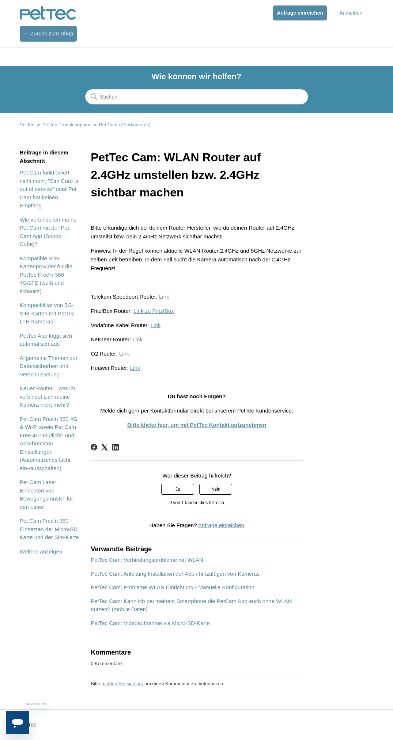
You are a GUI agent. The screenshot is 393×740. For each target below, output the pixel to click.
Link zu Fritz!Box (153, 311)
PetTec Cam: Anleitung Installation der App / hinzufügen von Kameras (175, 574)
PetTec (27, 124)
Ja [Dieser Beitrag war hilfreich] (177, 489)
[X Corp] (104, 447)
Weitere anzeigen (41, 551)
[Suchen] (197, 96)
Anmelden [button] (350, 13)
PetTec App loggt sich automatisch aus (46, 340)
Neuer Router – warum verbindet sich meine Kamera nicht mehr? (47, 396)
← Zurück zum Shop (48, 33)
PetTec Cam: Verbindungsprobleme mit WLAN (147, 560)
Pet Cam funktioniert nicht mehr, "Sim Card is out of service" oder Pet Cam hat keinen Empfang (49, 188)
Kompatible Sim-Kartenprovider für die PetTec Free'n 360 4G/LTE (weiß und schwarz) (46, 274)
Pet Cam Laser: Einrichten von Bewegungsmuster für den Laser (46, 494)
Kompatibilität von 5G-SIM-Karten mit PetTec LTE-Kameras (47, 313)
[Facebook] (94, 447)
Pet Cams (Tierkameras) (125, 124)
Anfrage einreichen (300, 13)
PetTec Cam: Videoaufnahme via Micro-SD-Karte (150, 623)
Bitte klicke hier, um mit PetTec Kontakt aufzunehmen (197, 425)
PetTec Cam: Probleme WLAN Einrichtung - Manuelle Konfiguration (172, 587)
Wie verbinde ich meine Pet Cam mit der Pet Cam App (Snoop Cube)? (48, 232)
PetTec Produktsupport (66, 124)
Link (164, 297)
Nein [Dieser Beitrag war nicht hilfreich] (215, 489)
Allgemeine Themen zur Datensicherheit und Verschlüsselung (49, 366)
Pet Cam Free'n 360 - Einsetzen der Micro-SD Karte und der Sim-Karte (49, 529)
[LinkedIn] (115, 447)
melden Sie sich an (122, 683)
